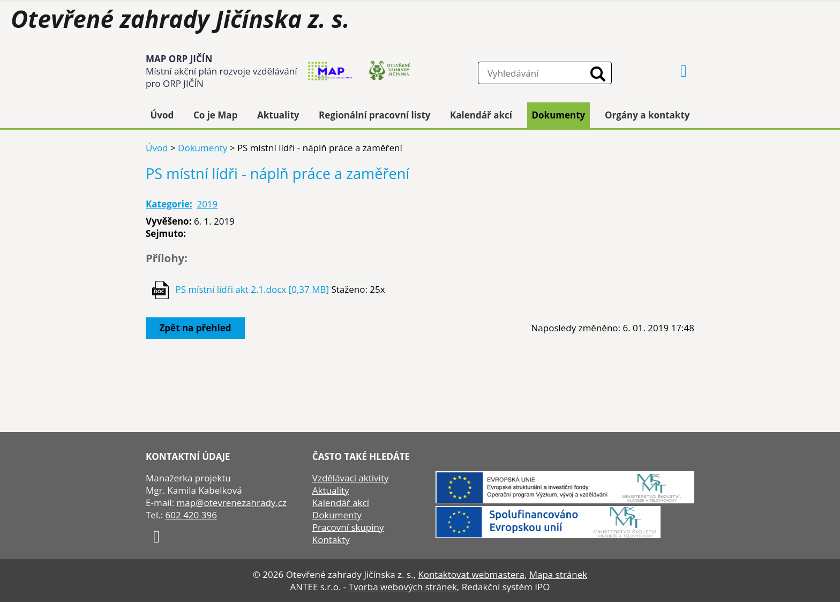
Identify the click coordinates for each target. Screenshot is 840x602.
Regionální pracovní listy (374, 115)
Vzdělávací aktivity (350, 478)
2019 (207, 204)
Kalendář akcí (481, 115)
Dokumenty (559, 115)
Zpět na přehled (195, 328)
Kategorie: (169, 204)
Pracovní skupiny (348, 527)
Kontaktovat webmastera (471, 574)
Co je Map (215, 115)
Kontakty (331, 539)
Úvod (162, 115)
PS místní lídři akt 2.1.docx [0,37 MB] (252, 289)
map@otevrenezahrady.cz (232, 502)
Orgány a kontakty (647, 115)
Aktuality (278, 115)
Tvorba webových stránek (403, 587)
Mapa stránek (558, 574)
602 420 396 (191, 515)
